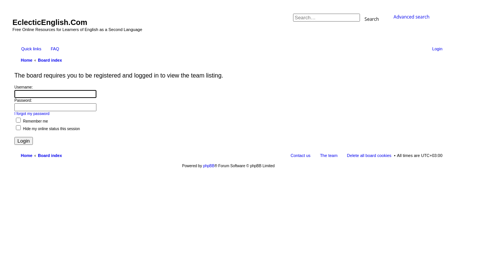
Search (372, 19)
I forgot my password (32, 114)
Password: (23, 100)
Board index (50, 155)
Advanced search (412, 17)
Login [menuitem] (437, 49)
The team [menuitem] (328, 155)
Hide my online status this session (48, 129)
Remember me (32, 121)
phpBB (208, 166)
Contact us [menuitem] (301, 155)
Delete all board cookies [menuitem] (369, 155)
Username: (23, 87)
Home (27, 155)
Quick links (31, 49)
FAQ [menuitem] (55, 49)
